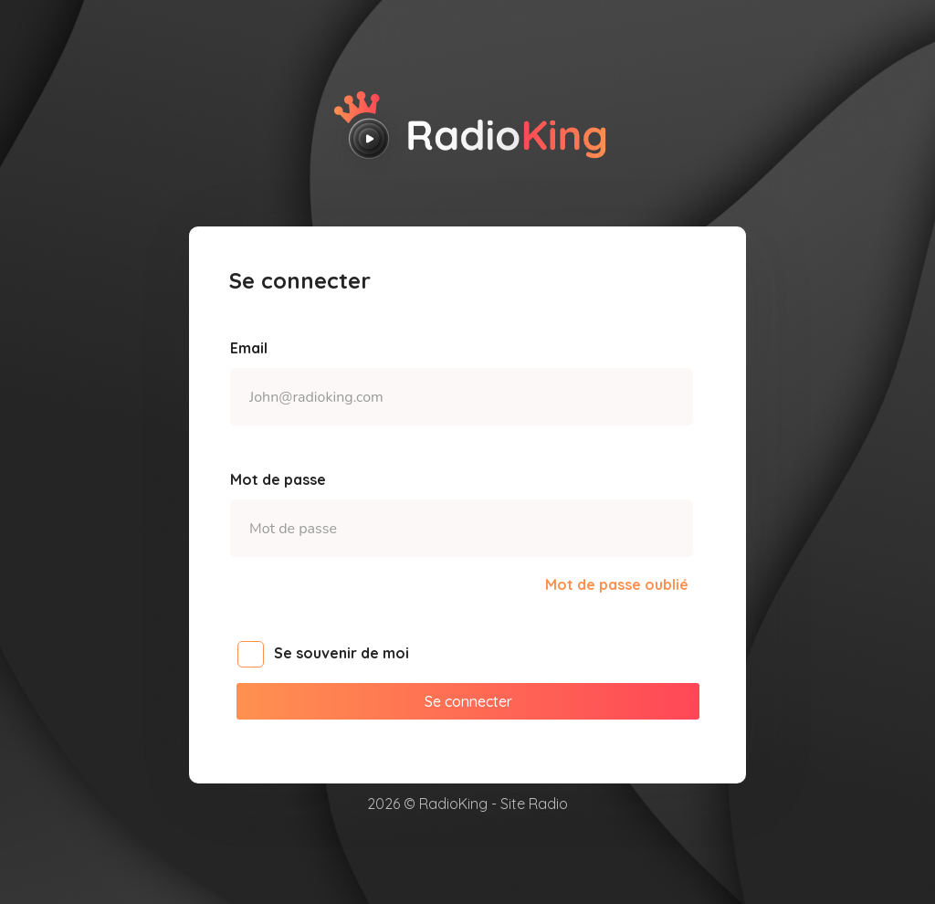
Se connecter (468, 701)
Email (249, 348)
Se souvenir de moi (332, 654)
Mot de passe (278, 479)
